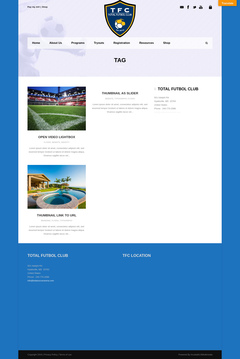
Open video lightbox (56, 137)
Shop (45, 7)
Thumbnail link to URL (56, 215)
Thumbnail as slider (120, 93)
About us (55, 42)
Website (56, 142)
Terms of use (65, 354)
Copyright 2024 (35, 354)
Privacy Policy (51, 354)
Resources (146, 42)
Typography (120, 99)
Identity (65, 142)
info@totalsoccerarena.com (167, 112)
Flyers (47, 142)
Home (36, 42)
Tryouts (99, 42)
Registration (122, 42)
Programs (77, 42)
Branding (46, 221)
